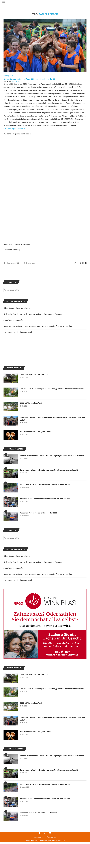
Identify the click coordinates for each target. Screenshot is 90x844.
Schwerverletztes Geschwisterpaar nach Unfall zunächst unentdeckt (49, 571)
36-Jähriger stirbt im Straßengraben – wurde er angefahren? (45, 585)
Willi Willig (16, 83)
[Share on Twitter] (80, 265)
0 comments (29, 265)
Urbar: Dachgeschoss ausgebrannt (17, 657)
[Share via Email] (85, 265)
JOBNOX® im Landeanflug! (14, 669)
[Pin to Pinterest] (83, 265)
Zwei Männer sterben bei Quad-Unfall (18, 682)
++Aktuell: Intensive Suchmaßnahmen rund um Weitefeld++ (45, 600)
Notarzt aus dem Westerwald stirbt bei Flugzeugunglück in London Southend (52, 557)
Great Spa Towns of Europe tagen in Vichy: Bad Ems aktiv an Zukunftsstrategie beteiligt (38, 675)
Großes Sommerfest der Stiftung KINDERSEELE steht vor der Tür (30, 81)
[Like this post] (75, 265)
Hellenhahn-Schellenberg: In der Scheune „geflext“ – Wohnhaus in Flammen (33, 663)
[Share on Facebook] (77, 265)
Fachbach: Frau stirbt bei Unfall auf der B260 (38, 614)
